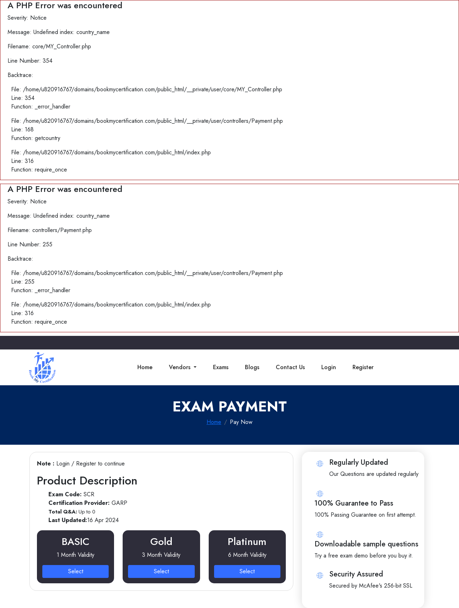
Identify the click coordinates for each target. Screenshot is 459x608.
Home (144, 367)
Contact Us (290, 367)
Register (363, 367)
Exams (220, 367)
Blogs (252, 367)
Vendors (180, 367)
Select (75, 571)
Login (328, 367)
